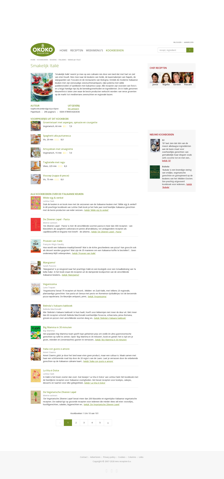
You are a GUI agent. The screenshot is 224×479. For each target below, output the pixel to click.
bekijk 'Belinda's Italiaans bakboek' (110, 318)
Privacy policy (109, 457)
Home (63, 50)
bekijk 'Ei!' (166, 160)
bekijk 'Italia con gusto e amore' (98, 361)
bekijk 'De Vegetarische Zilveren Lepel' (102, 404)
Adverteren (95, 457)
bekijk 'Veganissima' (97, 296)
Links (141, 457)
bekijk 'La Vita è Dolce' (94, 382)
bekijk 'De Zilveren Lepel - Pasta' (106, 231)
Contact (84, 457)
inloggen (177, 42)
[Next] (108, 422)
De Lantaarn (73, 108)
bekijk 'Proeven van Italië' (84, 253)
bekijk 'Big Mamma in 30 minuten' (111, 339)
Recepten (76, 50)
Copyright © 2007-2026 (104, 461)
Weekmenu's (94, 50)
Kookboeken (115, 50)
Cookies (121, 457)
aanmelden (188, 42)
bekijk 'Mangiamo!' (70, 275)
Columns (132, 457)
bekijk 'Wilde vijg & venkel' (96, 210)
